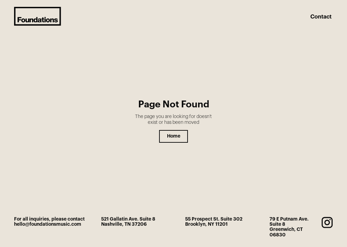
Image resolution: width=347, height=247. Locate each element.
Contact (321, 17)
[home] (37, 16)
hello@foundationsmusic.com (47, 224)
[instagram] (327, 222)
